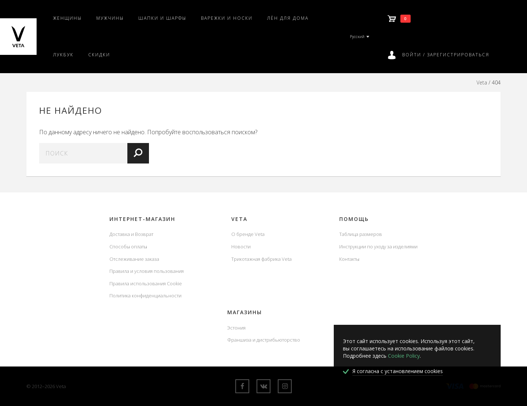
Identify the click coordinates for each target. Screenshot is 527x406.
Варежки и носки (227, 18)
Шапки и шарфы (162, 18)
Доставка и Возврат (131, 234)
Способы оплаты (128, 246)
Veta (481, 82)
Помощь (354, 218)
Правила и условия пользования (146, 271)
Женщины (67, 18)
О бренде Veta (248, 234)
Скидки (99, 55)
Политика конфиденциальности (145, 295)
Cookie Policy (404, 355)
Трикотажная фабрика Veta (261, 259)
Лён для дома (288, 18)
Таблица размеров (360, 234)
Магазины (244, 312)
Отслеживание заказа (134, 259)
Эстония (236, 327)
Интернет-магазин (142, 218)
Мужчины (110, 18)
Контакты (349, 259)
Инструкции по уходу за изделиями (378, 246)
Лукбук (63, 55)
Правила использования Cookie (145, 283)
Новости (241, 246)
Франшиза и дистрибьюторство (263, 340)
